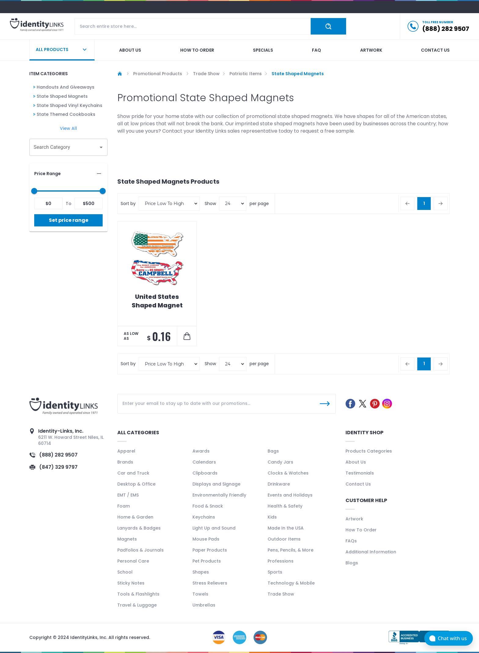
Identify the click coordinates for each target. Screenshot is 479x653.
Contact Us (358, 484)
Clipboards (205, 473)
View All (68, 128)
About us (130, 50)
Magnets (127, 539)
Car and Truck (133, 473)
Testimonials (360, 473)
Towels (200, 594)
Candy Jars (280, 462)
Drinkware (279, 484)
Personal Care (133, 561)
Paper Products (209, 550)
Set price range (68, 220)
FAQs (351, 541)
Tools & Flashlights (138, 594)
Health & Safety (285, 506)
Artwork (371, 50)
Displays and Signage (216, 484)
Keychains (203, 517)
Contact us (435, 50)
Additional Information (371, 552)
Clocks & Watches (288, 473)
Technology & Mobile (291, 583)
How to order (197, 50)
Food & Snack (207, 506)
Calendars (204, 462)
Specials (263, 50)
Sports (275, 572)
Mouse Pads (205, 539)
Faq (316, 50)
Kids (272, 517)
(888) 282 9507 (58, 454)
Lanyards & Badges (139, 528)
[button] (68, 173)
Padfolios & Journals (140, 550)
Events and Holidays (290, 495)
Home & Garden (135, 517)
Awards (201, 451)
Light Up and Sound (214, 528)
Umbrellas (203, 605)
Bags (273, 451)
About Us (356, 462)
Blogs (352, 563)
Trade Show (281, 594)
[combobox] (64, 147)
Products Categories (369, 451)
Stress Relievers (209, 583)
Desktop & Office (136, 484)
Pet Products (206, 561)
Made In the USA (286, 528)
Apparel (126, 451)
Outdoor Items (284, 539)
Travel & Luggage (137, 605)
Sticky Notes (130, 583)
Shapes (200, 572)
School (125, 572)
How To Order (361, 530)
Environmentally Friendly (219, 495)
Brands (125, 462)
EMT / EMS (128, 495)
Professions (281, 561)
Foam (123, 506)
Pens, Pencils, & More (290, 550)
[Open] (101, 147)
